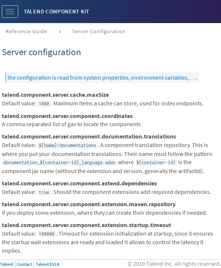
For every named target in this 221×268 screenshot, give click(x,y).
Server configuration (99, 31)
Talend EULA (48, 264)
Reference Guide (26, 31)
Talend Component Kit (56, 11)
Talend (6, 264)
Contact (24, 264)
